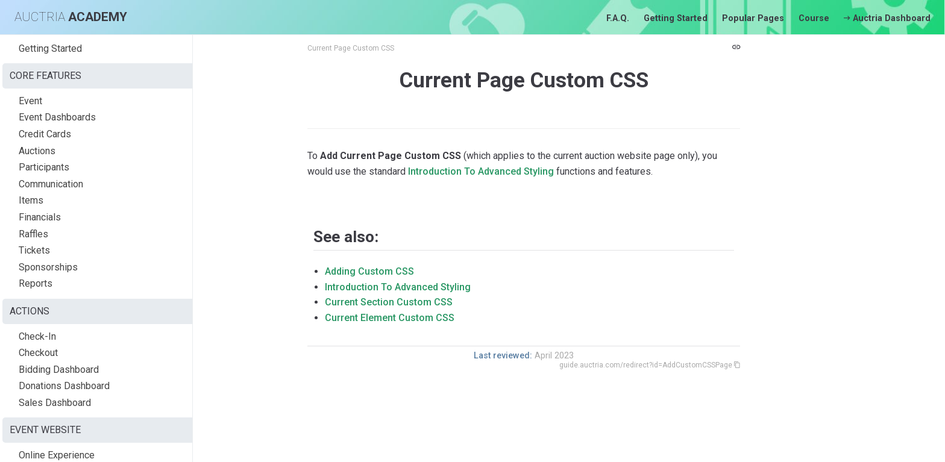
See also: (345, 237)
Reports (35, 283)
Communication (51, 184)
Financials (40, 217)
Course (814, 18)
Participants (44, 167)
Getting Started (676, 18)
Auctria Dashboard (887, 18)
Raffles (33, 234)
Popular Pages (753, 18)
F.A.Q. (617, 18)
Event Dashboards (57, 117)
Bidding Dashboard (59, 369)
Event (30, 101)
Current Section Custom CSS (389, 302)
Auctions (37, 151)
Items (31, 200)
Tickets (34, 250)
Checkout (38, 352)
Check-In (37, 336)
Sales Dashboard (55, 402)
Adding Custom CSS (369, 271)
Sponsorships (48, 267)
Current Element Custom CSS (389, 317)
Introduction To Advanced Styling (481, 171)
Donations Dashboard (64, 386)
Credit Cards (45, 134)
